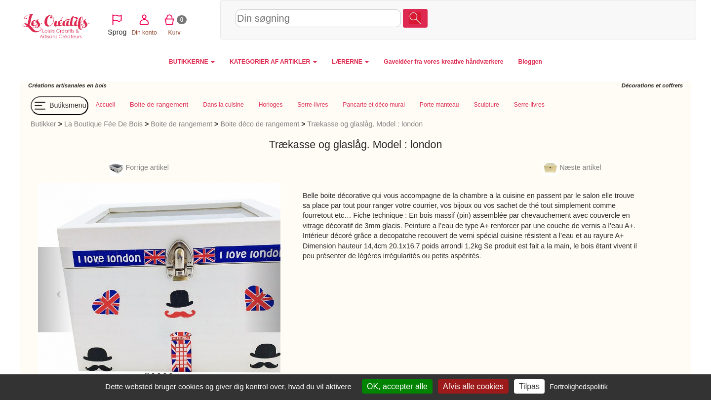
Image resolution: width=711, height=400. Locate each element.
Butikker (43, 124)
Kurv (623, 19)
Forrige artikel (139, 167)
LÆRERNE (350, 61)
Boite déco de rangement (259, 124)
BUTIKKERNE (192, 61)
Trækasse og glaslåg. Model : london (365, 124)
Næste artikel (572, 167)
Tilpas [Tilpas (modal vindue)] (529, 386)
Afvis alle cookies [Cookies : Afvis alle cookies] (473, 386)
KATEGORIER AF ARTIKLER (273, 61)
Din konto (592, 19)
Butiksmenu (59, 105)
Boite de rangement (181, 124)
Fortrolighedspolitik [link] (579, 387)
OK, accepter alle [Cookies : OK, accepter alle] (397, 386)
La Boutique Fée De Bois (103, 124)
